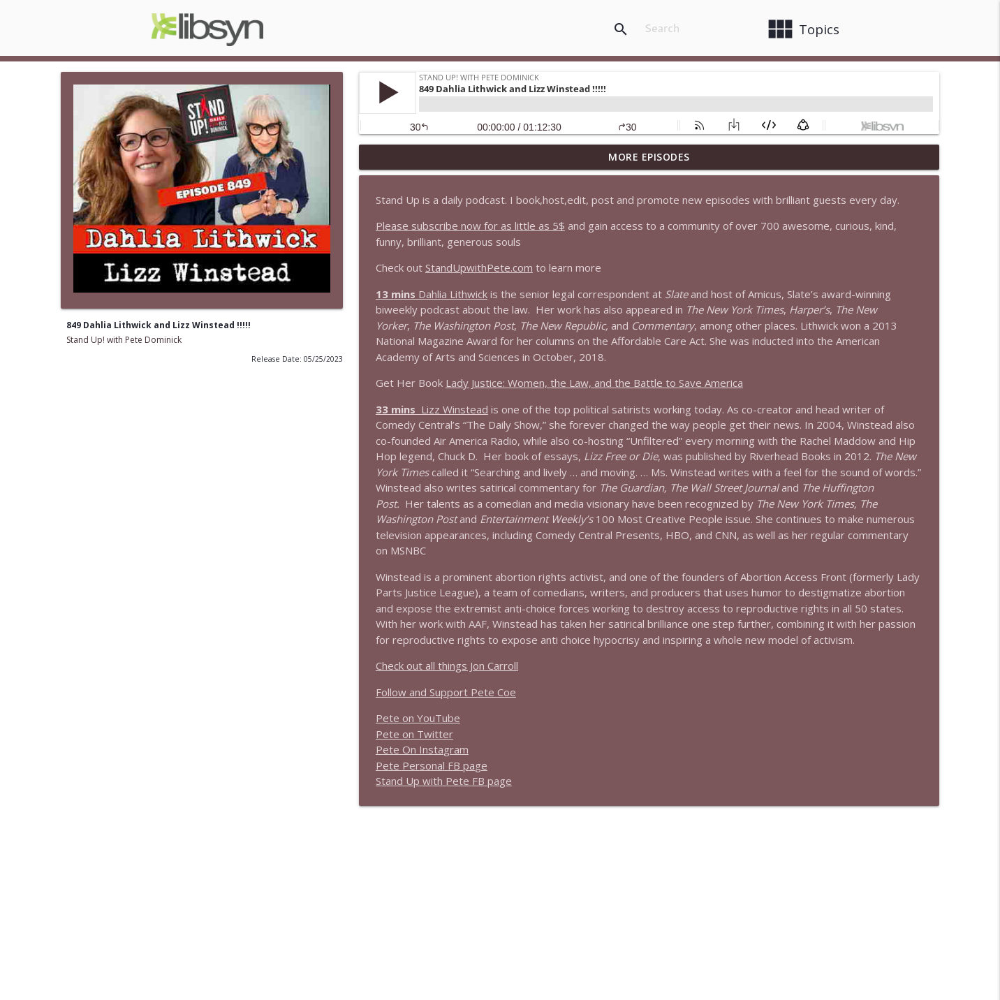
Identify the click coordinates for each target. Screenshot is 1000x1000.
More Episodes (649, 156)
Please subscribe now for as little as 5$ (470, 226)
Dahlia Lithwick (431, 294)
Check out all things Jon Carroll (447, 665)
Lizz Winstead (432, 409)
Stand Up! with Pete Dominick (124, 340)
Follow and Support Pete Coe (446, 692)
